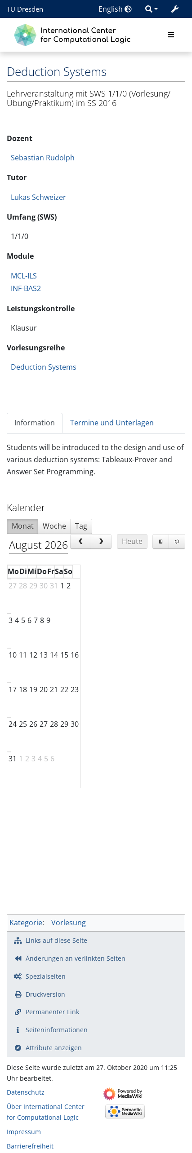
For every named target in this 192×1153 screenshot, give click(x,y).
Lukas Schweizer (38, 197)
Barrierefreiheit (30, 1146)
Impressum (24, 1131)
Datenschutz (26, 1092)
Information (34, 423)
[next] (101, 541)
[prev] (80, 541)
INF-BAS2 (26, 288)
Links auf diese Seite (56, 940)
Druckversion (45, 994)
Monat (23, 526)
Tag (81, 526)
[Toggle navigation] (171, 35)
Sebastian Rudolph (43, 158)
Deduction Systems (43, 367)
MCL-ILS (24, 276)
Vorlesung (68, 923)
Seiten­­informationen (57, 1029)
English (115, 9)
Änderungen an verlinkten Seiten (75, 958)
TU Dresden (25, 8)
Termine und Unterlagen (112, 423)
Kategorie (25, 923)
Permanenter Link (52, 1011)
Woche (54, 526)
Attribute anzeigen (54, 1047)
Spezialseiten (46, 976)
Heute (132, 541)
